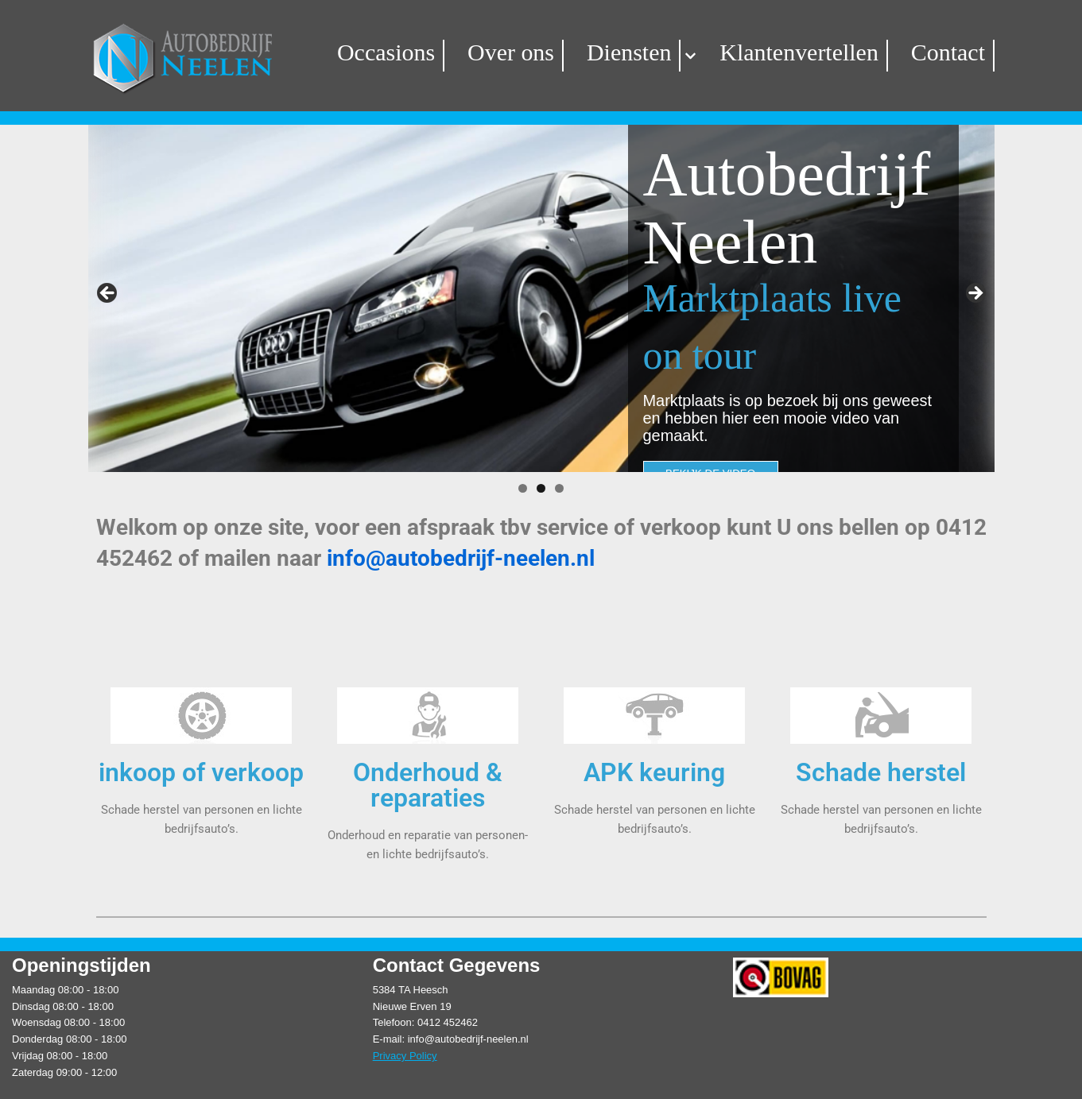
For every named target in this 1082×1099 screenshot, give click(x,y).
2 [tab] (541, 488)
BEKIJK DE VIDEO (711, 418)
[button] (688, 56)
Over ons (526, 52)
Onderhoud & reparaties (427, 783)
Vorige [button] (108, 294)
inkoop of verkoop (201, 770)
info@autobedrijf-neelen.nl (461, 558)
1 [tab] (522, 488)
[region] (541, 298)
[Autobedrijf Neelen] (216, 55)
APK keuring (654, 770)
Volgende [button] (975, 294)
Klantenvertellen (785, 52)
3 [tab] (559, 488)
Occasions (413, 52)
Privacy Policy (405, 1048)
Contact (919, 52)
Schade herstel (881, 770)
